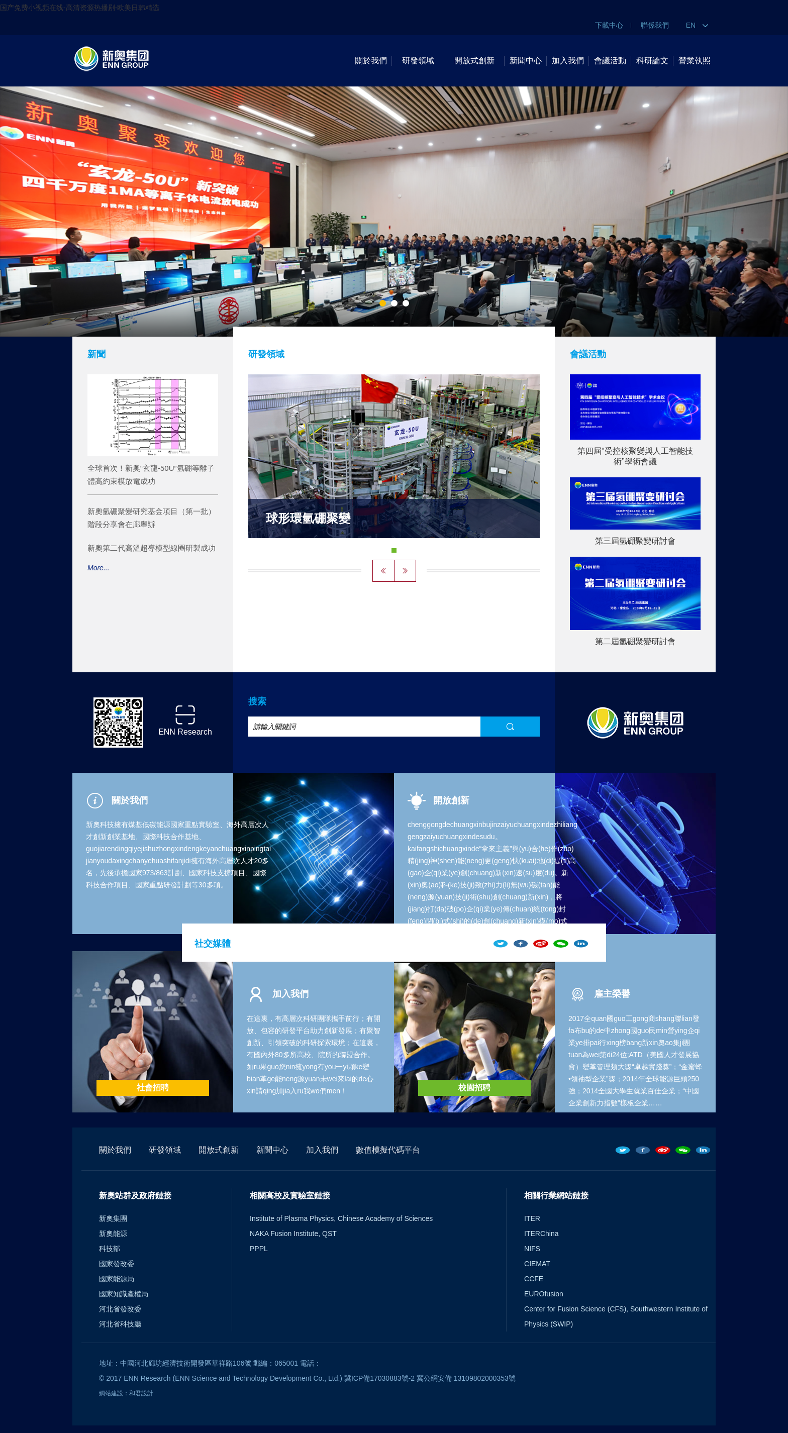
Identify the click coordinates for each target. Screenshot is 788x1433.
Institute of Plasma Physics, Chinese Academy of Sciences (341, 1218)
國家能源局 (116, 1279)
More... (98, 568)
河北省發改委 (120, 1309)
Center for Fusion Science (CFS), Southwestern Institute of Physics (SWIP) (616, 1316)
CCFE (533, 1279)
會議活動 (610, 60)
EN (697, 25)
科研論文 (652, 60)
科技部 (109, 1249)
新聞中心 (526, 60)
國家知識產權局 (123, 1294)
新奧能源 (113, 1234)
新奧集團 (113, 1218)
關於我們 (371, 60)
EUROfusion (543, 1294)
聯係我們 (655, 25)
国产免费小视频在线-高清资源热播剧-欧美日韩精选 (79, 8)
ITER (532, 1218)
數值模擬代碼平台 (388, 1150)
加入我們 (568, 60)
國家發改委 (116, 1264)
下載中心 (609, 25)
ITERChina (541, 1234)
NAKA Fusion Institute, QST (293, 1234)
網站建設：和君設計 (126, 1393)
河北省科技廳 (120, 1324)
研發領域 (418, 60)
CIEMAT (537, 1264)
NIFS (532, 1249)
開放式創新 (474, 60)
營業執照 (694, 60)
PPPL (259, 1249)
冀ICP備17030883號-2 (379, 1378)
